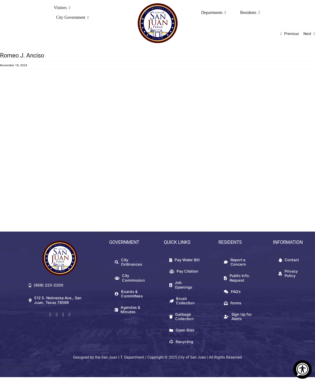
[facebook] (50, 314)
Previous (291, 34)
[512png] (60, 242)
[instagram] (63, 314)
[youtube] (69, 314)
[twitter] (57, 314)
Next (307, 34)
